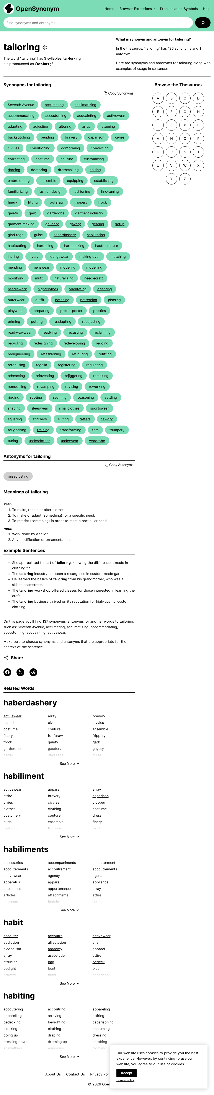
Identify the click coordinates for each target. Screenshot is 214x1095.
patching (62, 300)
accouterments (15, 869)
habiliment (23, 776)
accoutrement (59, 869)
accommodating (21, 115)
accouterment (104, 862)
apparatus (11, 882)
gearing (98, 224)
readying (49, 332)
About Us (53, 1074)
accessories (13, 862)
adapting (15, 126)
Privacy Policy (101, 1074)
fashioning (81, 191)
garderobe (55, 213)
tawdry (107, 419)
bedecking (12, 1022)
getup (119, 224)
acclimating (54, 105)
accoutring (56, 1009)
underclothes (39, 441)
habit (13, 922)
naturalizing (64, 278)
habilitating (96, 235)
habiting (19, 995)
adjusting (40, 126)
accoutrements (105, 869)
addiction (11, 942)
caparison (96, 137)
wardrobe (97, 441)
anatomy (55, 949)
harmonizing (74, 245)
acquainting (86, 115)
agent (97, 875)
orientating (78, 289)
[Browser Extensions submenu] (137, 8)
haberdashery (65, 235)
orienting (104, 289)
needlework (17, 289)
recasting (75, 332)
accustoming (55, 115)
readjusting (91, 321)
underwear (69, 441)
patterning (88, 300)
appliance (100, 882)
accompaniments (62, 862)
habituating (17, 245)
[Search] (203, 22)
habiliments (25, 849)
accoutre (55, 936)
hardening (45, 245)
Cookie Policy (125, 1082)
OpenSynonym (37, 8)
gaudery (52, 224)
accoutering (13, 1009)
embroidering (19, 180)
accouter (10, 936)
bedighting (56, 1022)
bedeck (99, 962)
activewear (116, 115)
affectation (57, 942)
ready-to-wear (20, 332)
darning (14, 170)
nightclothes (48, 289)
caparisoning (103, 1022)
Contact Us (75, 1074)
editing (95, 170)
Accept (126, 1075)
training (43, 430)
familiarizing (18, 191)
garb (32, 213)
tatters (85, 419)
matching (118, 256)
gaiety (13, 213)
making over (89, 256)
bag (51, 962)
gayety (75, 224)
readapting (62, 321)
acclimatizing (85, 105)
